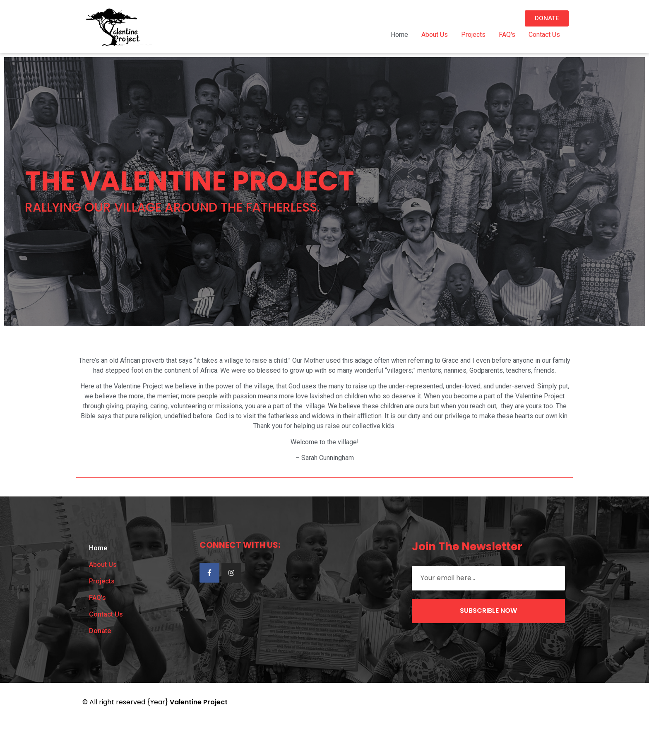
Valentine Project (199, 702)
